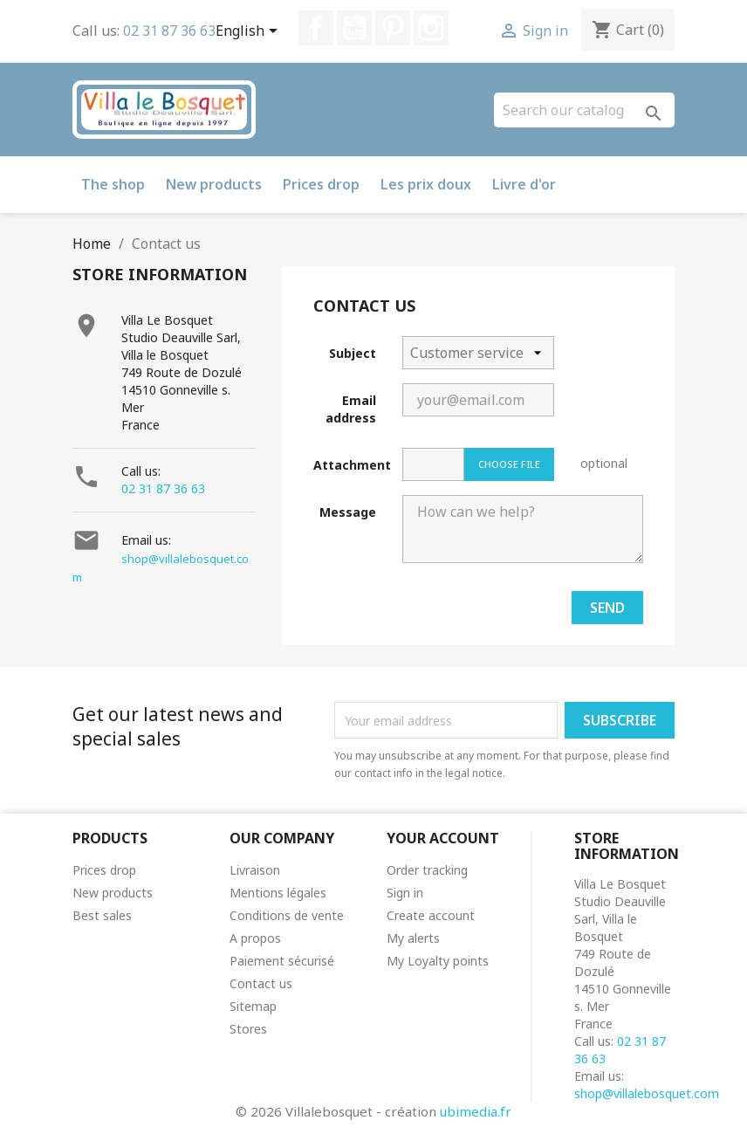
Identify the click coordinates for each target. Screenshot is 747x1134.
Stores (248, 1029)
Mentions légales (278, 892)
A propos (255, 938)
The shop (113, 184)
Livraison (255, 870)
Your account (443, 838)
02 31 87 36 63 (169, 30)
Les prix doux (425, 184)
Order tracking (427, 870)
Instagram (431, 27)
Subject (352, 353)
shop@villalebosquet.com (646, 1093)
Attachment (351, 465)
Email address (351, 409)
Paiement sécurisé (282, 960)
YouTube (354, 27)
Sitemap (253, 1006)
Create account (431, 915)
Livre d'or (524, 184)
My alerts (413, 938)
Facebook (315, 27)
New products (214, 184)
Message (347, 512)
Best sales (102, 915)
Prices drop (321, 184)
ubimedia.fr (475, 1111)
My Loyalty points (438, 960)
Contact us (261, 983)
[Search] (584, 110)
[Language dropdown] (250, 32)
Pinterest (392, 27)
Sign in (405, 892)
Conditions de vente (287, 915)
